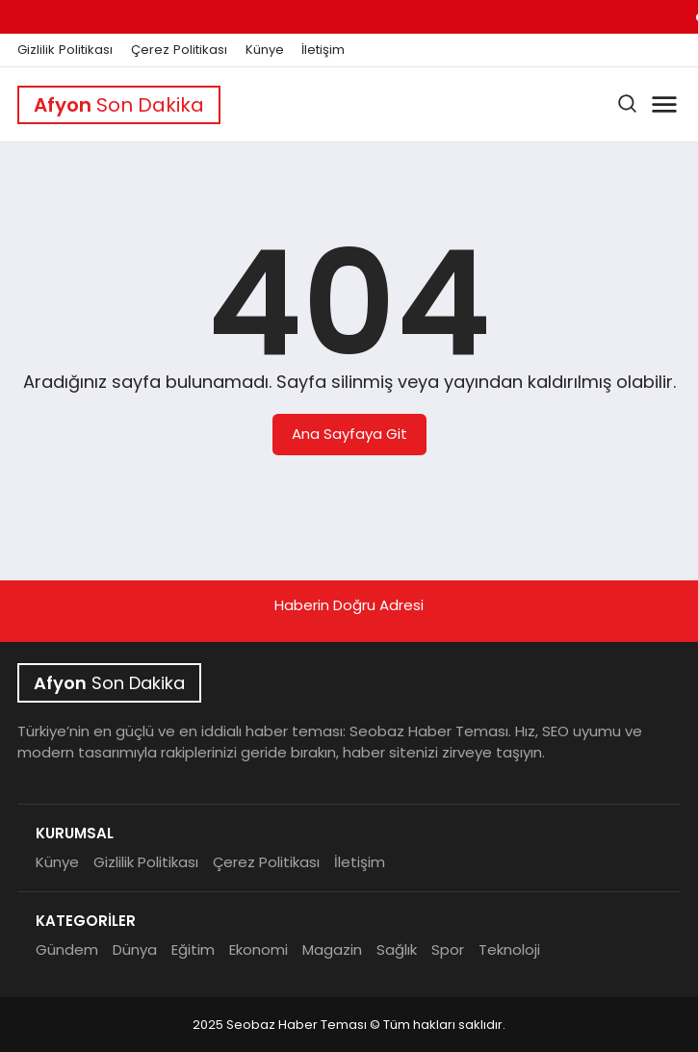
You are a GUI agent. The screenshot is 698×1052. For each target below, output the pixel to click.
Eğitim (193, 949)
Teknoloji (509, 949)
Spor (447, 949)
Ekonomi (258, 949)
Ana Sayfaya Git (349, 433)
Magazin (332, 949)
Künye (265, 50)
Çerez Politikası (179, 50)
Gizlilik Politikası (65, 50)
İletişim (323, 50)
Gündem (67, 949)
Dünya (135, 949)
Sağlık (396, 949)
